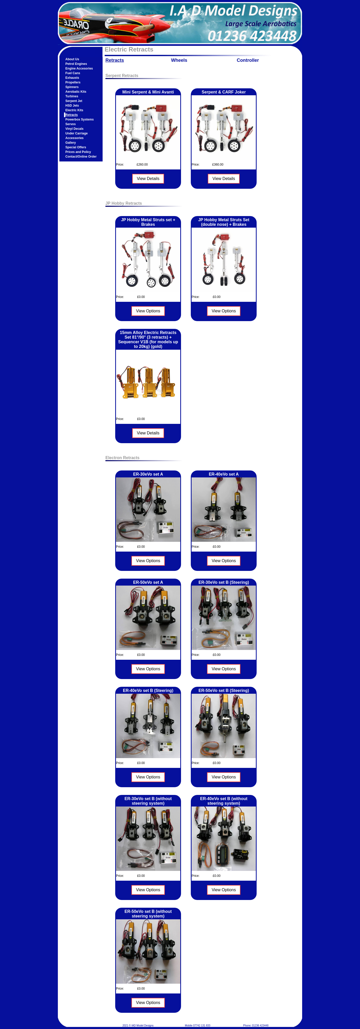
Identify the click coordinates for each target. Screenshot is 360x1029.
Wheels (179, 60)
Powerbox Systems (79, 119)
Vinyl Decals (74, 129)
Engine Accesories (79, 68)
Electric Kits (74, 110)
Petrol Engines (76, 64)
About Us (72, 59)
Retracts (71, 115)
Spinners (71, 87)
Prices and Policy (78, 152)
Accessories (74, 138)
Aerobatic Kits (75, 91)
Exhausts (72, 78)
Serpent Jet (73, 101)
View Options (148, 311)
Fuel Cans (72, 73)
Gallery (70, 142)
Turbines (71, 96)
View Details (148, 178)
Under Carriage (76, 133)
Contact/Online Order (80, 156)
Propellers (72, 82)
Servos (70, 124)
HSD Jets (72, 105)
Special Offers (75, 147)
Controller (248, 60)
